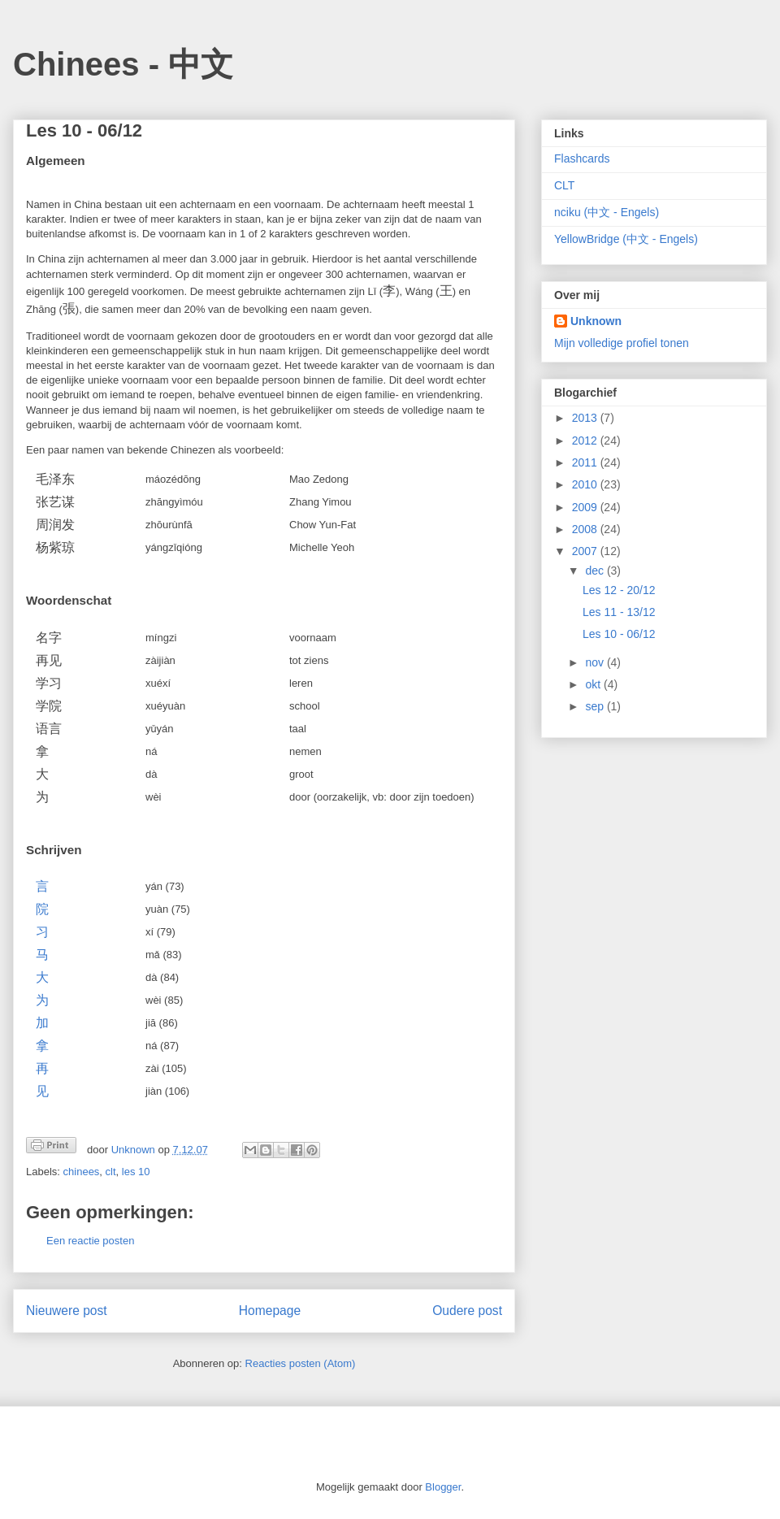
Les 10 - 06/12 (619, 633)
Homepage (270, 1310)
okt (594, 684)
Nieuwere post (66, 1310)
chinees (81, 1171)
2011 (586, 462)
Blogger (443, 1487)
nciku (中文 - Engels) (606, 212)
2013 (586, 417)
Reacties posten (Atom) (300, 1363)
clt (111, 1171)
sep (595, 706)
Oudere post (467, 1310)
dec (595, 570)
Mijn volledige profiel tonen (621, 342)
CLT (564, 185)
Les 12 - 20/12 (619, 590)
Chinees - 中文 (123, 64)
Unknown (596, 321)
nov (595, 662)
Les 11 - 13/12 (619, 611)
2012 (586, 440)
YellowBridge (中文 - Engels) (626, 238)
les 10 (136, 1171)
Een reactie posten (90, 1241)
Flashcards (581, 158)
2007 (586, 551)
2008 (586, 529)
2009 (586, 507)
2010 (586, 484)
